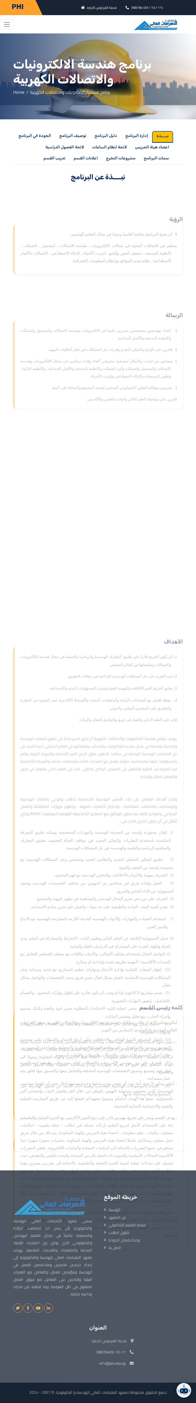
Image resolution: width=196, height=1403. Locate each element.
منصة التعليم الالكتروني (127, 1225)
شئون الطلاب (118, 1232)
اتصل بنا (114, 1247)
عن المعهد (117, 1217)
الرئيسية (114, 1210)
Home (18, 92)
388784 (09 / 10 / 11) (147, 7)
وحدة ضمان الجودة (124, 1240)
